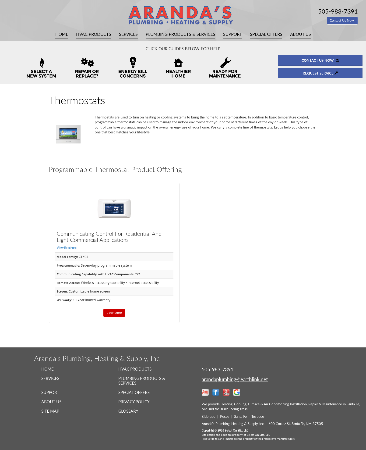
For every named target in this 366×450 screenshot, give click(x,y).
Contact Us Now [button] (342, 20)
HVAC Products (93, 34)
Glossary (128, 413)
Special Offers (266, 34)
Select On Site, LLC (236, 430)
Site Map (50, 413)
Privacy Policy (134, 404)
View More (114, 313)
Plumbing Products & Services (180, 34)
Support (232, 34)
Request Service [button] (320, 73)
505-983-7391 (217, 369)
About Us (300, 34)
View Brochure (67, 248)
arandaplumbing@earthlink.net (235, 379)
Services (128, 34)
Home (61, 34)
